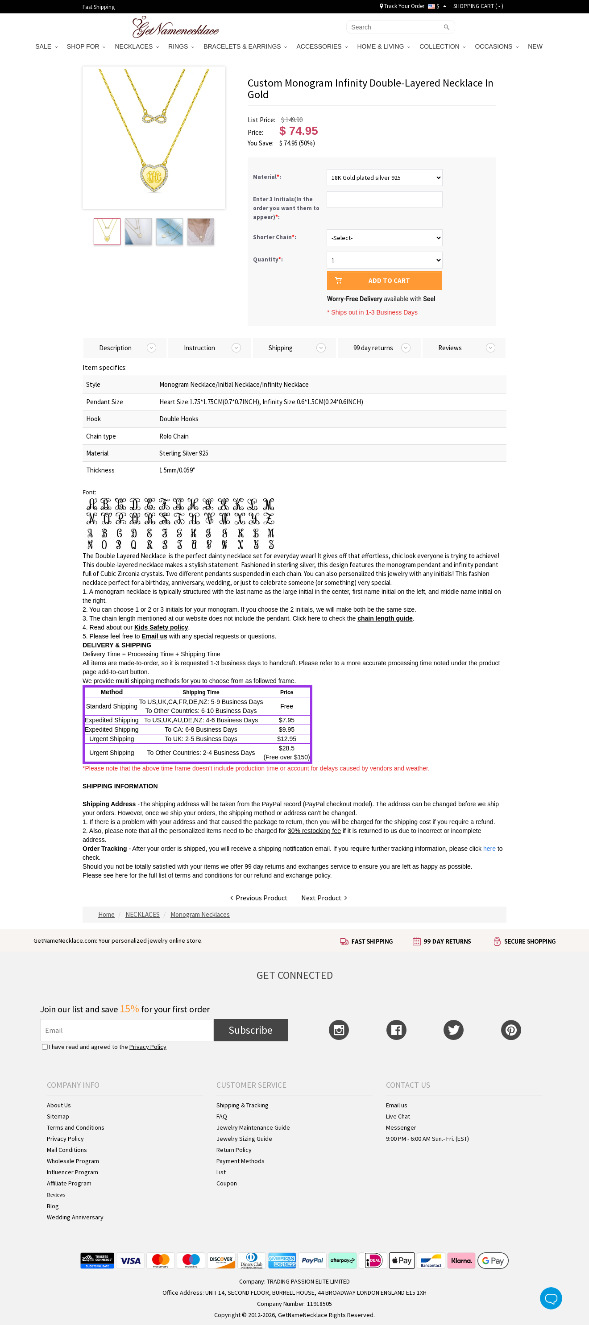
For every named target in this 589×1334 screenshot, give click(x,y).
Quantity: (268, 259)
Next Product (324, 897)
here (121, 875)
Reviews (56, 1195)
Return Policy (234, 1150)
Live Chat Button (551, 1298)
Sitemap (58, 1116)
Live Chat (398, 1116)
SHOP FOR (86, 46)
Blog (53, 1206)
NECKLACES (137, 46)
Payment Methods (240, 1161)
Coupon (226, 1183)
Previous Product (259, 897)
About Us (59, 1105)
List (221, 1172)
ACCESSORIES (322, 46)
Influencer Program (72, 1172)
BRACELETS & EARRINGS (245, 46)
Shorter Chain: (275, 237)
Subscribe (250, 1030)
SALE (46, 46)
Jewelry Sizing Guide (244, 1139)
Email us (154, 636)
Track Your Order (402, 6)
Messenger (401, 1127)
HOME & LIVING (383, 46)
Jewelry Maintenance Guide (253, 1127)
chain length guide (385, 618)
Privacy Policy (147, 1047)
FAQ (221, 1116)
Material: (267, 177)
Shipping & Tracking (242, 1105)
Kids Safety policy (161, 627)
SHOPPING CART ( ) (478, 6)
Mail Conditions (67, 1150)
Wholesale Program (73, 1161)
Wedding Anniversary (75, 1217)
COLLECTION (442, 46)
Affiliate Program (69, 1183)
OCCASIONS (496, 46)
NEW (536, 46)
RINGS (181, 46)
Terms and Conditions (75, 1127)
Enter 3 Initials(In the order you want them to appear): (286, 208)
